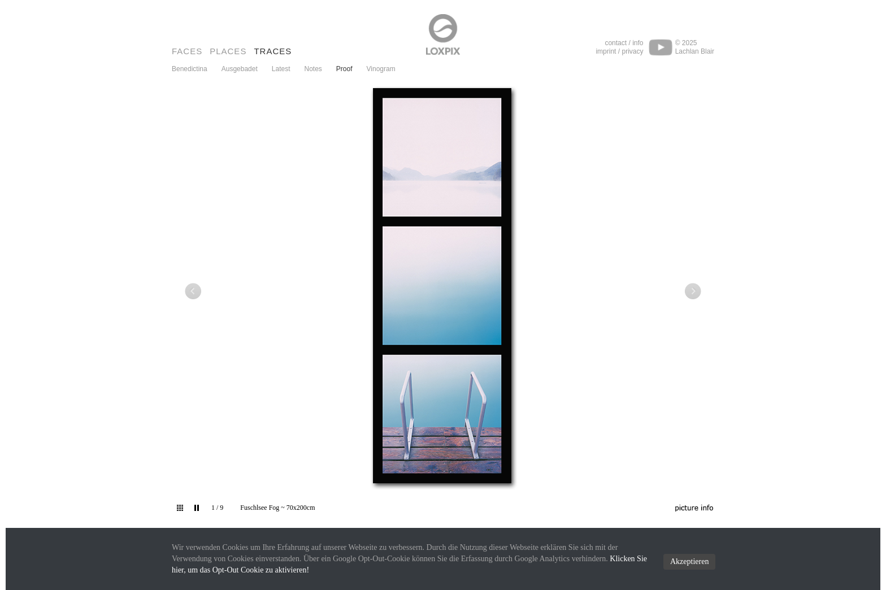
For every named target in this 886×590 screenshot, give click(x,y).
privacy (632, 51)
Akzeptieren (689, 561)
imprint (606, 51)
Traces (273, 51)
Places (228, 51)
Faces (187, 51)
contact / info (624, 43)
